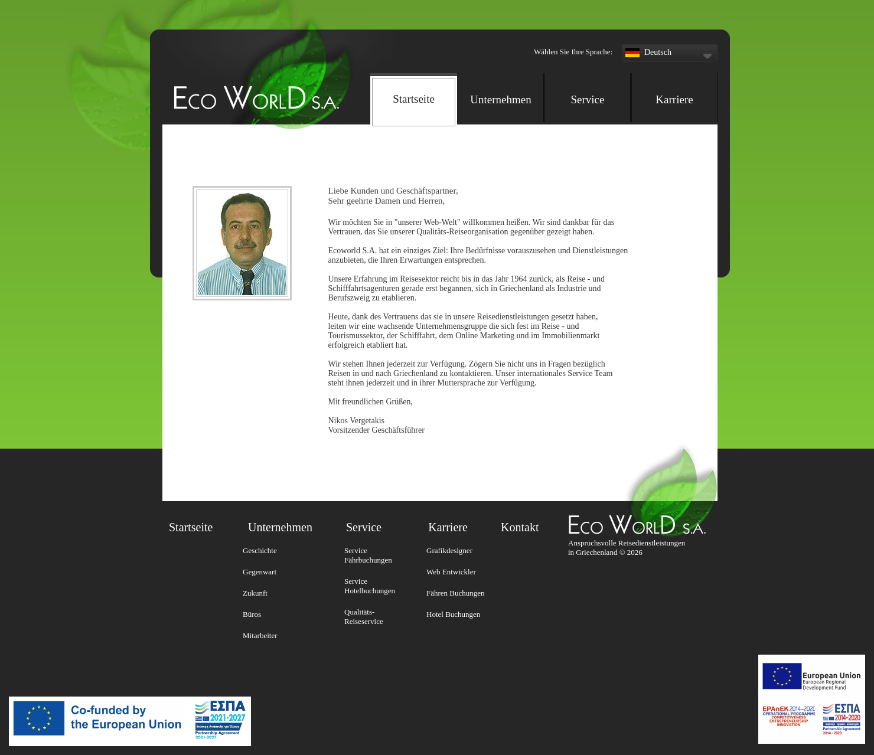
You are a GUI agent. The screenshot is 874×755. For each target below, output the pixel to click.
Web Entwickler (451, 571)
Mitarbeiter (260, 635)
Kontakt (520, 527)
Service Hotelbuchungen (369, 586)
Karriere (674, 99)
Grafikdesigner (449, 550)
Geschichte (260, 550)
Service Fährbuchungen (368, 555)
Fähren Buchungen (455, 593)
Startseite (191, 527)
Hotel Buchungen (453, 614)
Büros (252, 614)
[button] (542, 23)
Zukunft (255, 593)
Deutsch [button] (669, 54)
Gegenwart (259, 571)
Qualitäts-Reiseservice (363, 616)
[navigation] (544, 96)
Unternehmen (500, 99)
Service (588, 99)
